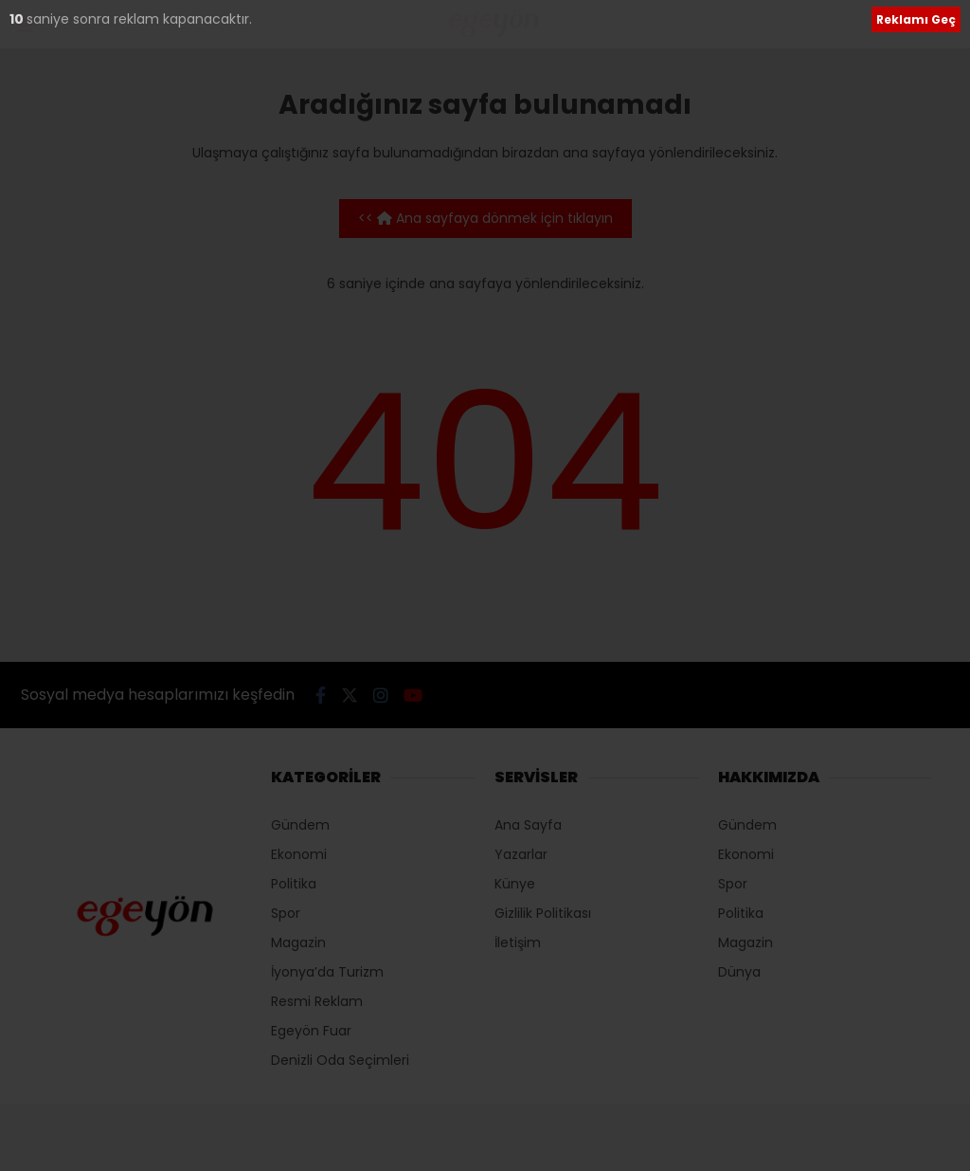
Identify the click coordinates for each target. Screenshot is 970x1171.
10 (18, 18)
